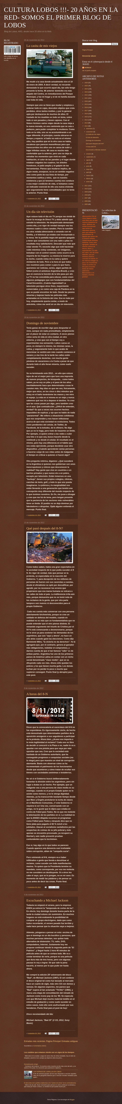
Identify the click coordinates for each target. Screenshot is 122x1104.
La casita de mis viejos (41, 46)
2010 (86, 189)
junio (88, 166)
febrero (88, 178)
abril (87, 172)
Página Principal (53, 1041)
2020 (86, 101)
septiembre (90, 157)
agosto (88, 160)
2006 (86, 201)
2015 (86, 117)
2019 (86, 104)
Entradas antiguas (70, 1041)
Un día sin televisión (40, 211)
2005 (86, 204)
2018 (86, 107)
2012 (86, 126)
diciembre (89, 128)
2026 (86, 82)
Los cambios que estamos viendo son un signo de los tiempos (49, 1052)
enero (88, 181)
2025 (86, 86)
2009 (86, 192)
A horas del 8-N (37, 694)
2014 (86, 120)
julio (87, 163)
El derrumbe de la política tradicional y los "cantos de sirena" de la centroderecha (50, 1083)
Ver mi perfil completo (89, 70)
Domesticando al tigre (31, 1064)
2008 (86, 195)
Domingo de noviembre (42, 323)
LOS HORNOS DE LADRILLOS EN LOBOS (47, 1072)
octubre (88, 154)
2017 (86, 110)
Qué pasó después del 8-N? (44, 528)
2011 (86, 185)
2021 (86, 98)
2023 (86, 92)
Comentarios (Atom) (39, 1046)
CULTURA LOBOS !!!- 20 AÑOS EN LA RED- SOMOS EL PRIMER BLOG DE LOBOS (61, 17)
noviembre (89, 132)
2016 (86, 113)
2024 (86, 89)
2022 (86, 95)
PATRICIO (88, 67)
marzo (88, 175)
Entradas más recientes (34, 1041)
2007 (86, 198)
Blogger (72, 1099)
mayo (88, 169)
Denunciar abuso (89, 56)
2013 (86, 123)
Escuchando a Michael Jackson (47, 900)
